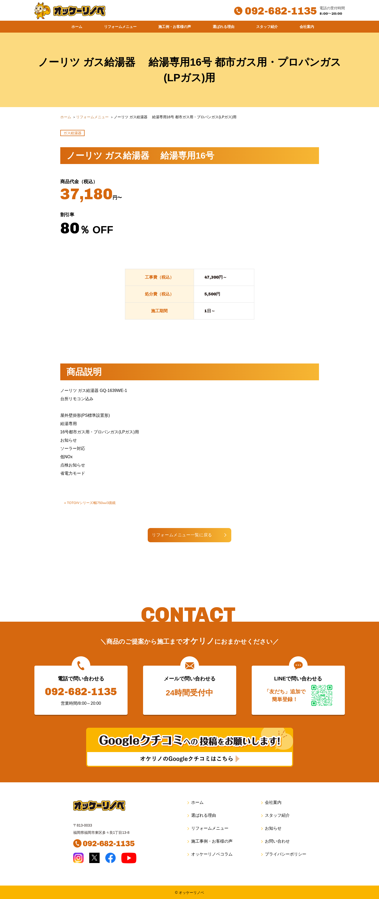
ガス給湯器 (72, 133)
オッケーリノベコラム (209, 854)
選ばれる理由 (223, 27)
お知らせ (270, 828)
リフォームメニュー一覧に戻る (184, 535)
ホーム (76, 27)
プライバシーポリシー (283, 854)
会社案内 (307, 27)
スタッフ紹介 (267, 27)
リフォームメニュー (120, 27)
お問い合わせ (275, 841)
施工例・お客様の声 (174, 27)
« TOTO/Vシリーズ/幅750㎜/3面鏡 (90, 503)
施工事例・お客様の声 (209, 841)
